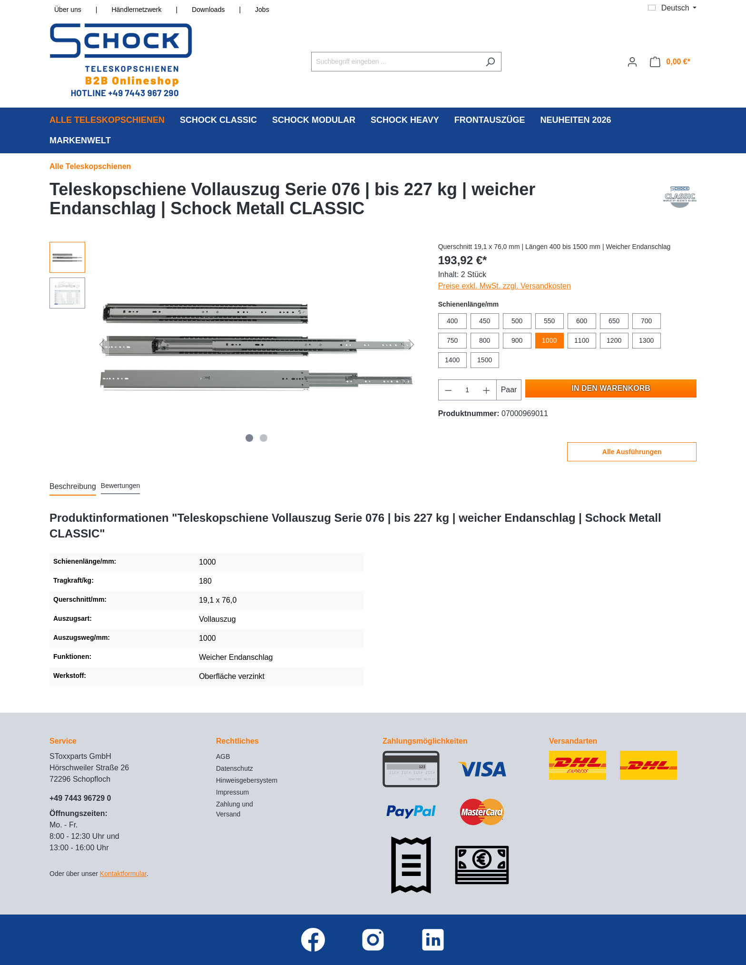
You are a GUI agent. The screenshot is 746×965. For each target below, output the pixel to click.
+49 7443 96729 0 (80, 798)
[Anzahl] (467, 389)
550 (549, 321)
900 (516, 340)
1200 (614, 340)
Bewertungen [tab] (120, 485)
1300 (646, 340)
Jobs (262, 9)
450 (484, 321)
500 (516, 321)
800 (484, 340)
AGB (223, 756)
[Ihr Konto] (632, 61)
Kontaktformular (123, 873)
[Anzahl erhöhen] (487, 389)
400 (452, 321)
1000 (549, 340)
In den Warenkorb (611, 388)
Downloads (208, 9)
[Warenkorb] (670, 61)
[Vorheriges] (102, 344)
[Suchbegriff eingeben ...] (395, 61)
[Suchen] (490, 61)
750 (452, 340)
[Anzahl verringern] (448, 389)
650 (614, 321)
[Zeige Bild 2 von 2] (263, 438)
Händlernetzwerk (136, 9)
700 (646, 321)
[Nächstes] (411, 344)
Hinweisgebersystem (246, 780)
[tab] (72, 487)
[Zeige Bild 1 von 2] (250, 438)
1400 (452, 360)
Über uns (67, 9)
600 (581, 321)
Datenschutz (234, 768)
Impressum (232, 792)
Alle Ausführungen (632, 452)
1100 (581, 340)
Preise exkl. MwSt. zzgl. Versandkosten (504, 286)
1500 (484, 360)
